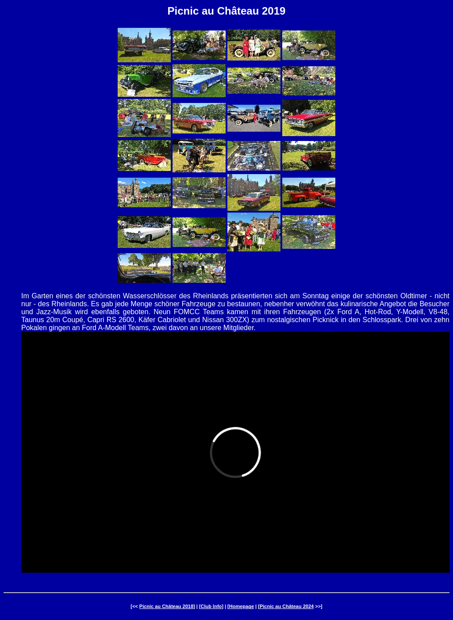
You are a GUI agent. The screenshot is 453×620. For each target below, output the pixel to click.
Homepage (241, 606)
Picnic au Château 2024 (287, 606)
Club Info (211, 606)
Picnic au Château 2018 (166, 606)
